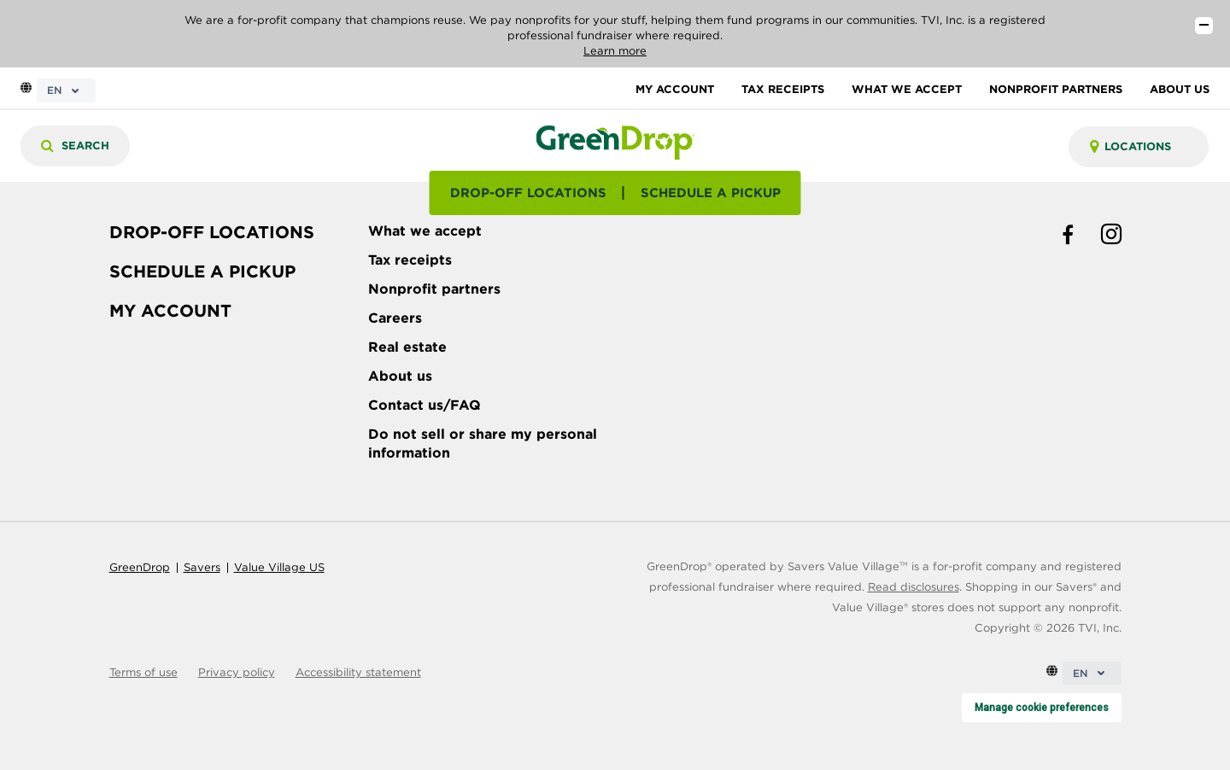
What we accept (425, 231)
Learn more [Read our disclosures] (615, 50)
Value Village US (279, 567)
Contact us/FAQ (424, 405)
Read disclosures (913, 586)
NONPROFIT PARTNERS (1055, 89)
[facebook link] (1068, 235)
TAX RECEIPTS (782, 89)
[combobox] (1139, 146)
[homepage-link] (615, 141)
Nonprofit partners (434, 289)
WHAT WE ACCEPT (907, 89)
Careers (395, 318)
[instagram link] (1111, 235)
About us (400, 376)
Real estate (407, 347)
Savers (202, 567)
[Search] (75, 145)
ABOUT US (1180, 89)
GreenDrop (139, 567)
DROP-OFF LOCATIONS (528, 193)
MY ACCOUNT (675, 89)
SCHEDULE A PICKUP (711, 193)
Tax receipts (410, 260)
